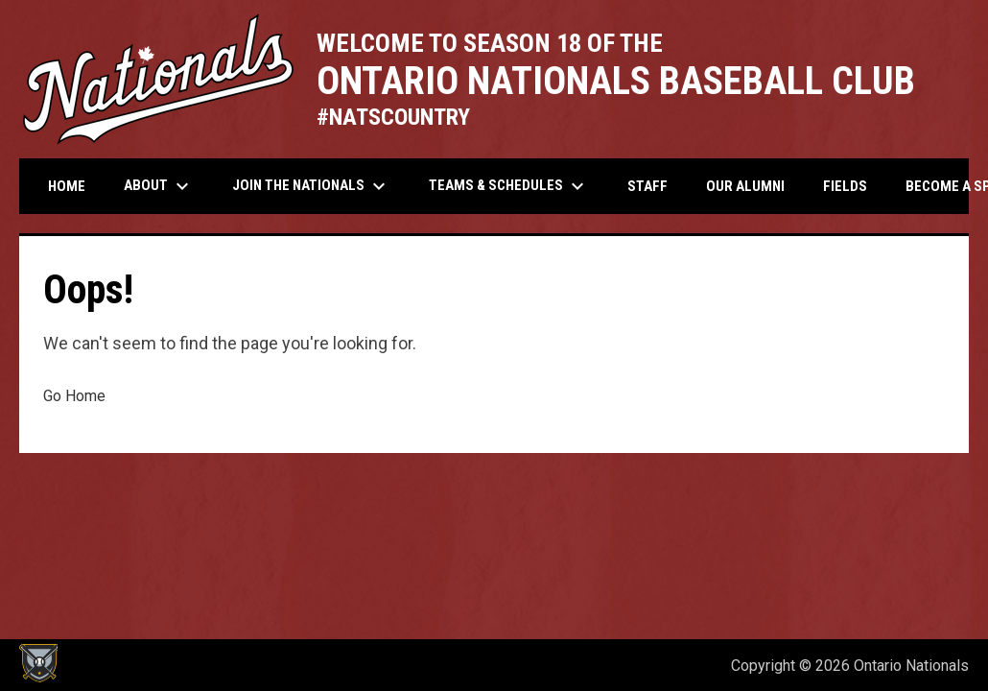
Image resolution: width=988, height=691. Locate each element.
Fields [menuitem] (845, 186)
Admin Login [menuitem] (651, 665)
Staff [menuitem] (647, 186)
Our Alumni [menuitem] (745, 186)
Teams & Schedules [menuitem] (509, 186)
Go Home (74, 396)
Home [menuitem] (66, 186)
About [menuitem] (159, 186)
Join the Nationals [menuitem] (311, 186)
